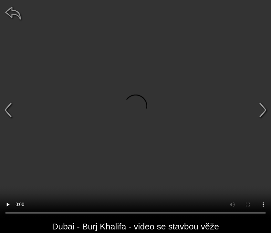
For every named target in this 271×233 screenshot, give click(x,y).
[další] (263, 110)
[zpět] (13, 13)
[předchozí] (8, 110)
